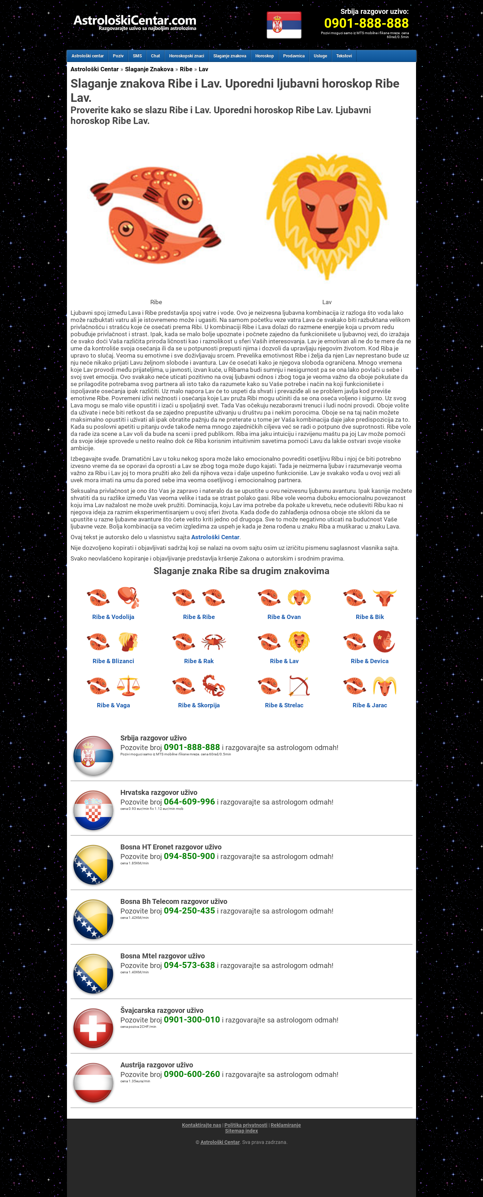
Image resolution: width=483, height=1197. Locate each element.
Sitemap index (241, 1131)
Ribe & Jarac (370, 701)
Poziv (118, 55)
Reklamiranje (286, 1125)
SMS (137, 55)
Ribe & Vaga (113, 701)
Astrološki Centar (95, 69)
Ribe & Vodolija (113, 613)
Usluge (320, 55)
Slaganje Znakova (149, 69)
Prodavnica (294, 55)
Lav (203, 69)
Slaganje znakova (229, 55)
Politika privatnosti (246, 1125)
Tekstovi (344, 55)
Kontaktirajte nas (201, 1125)
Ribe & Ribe (199, 613)
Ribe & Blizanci (113, 657)
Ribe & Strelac (284, 701)
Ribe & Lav (284, 657)
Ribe (186, 69)
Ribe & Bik (370, 613)
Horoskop (264, 55)
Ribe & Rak (199, 657)
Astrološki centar (88, 55)
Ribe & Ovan (284, 613)
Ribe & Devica (370, 657)
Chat (155, 55)
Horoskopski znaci (186, 55)
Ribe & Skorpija (199, 701)
